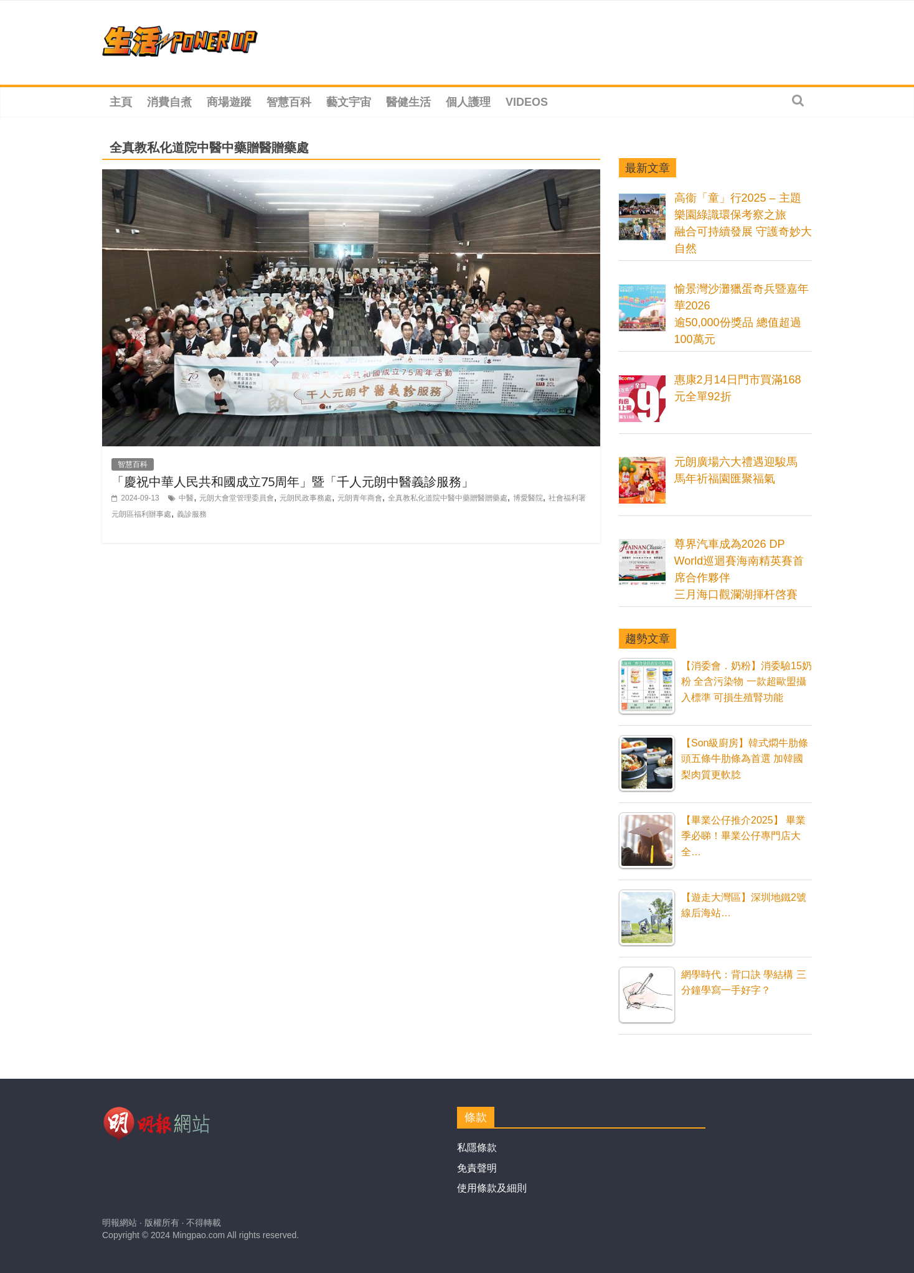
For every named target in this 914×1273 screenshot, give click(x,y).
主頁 (121, 102)
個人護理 (468, 102)
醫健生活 (408, 102)
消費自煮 (169, 102)
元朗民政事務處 (306, 498)
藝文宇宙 (348, 102)
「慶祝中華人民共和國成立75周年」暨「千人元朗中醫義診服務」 (292, 481)
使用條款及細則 (492, 1188)
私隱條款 (477, 1147)
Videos (527, 102)
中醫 (186, 498)
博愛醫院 (528, 498)
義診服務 (192, 514)
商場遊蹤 (229, 102)
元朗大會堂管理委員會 (236, 498)
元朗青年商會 (359, 498)
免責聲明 (477, 1168)
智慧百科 (288, 102)
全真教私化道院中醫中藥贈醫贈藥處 (447, 498)
